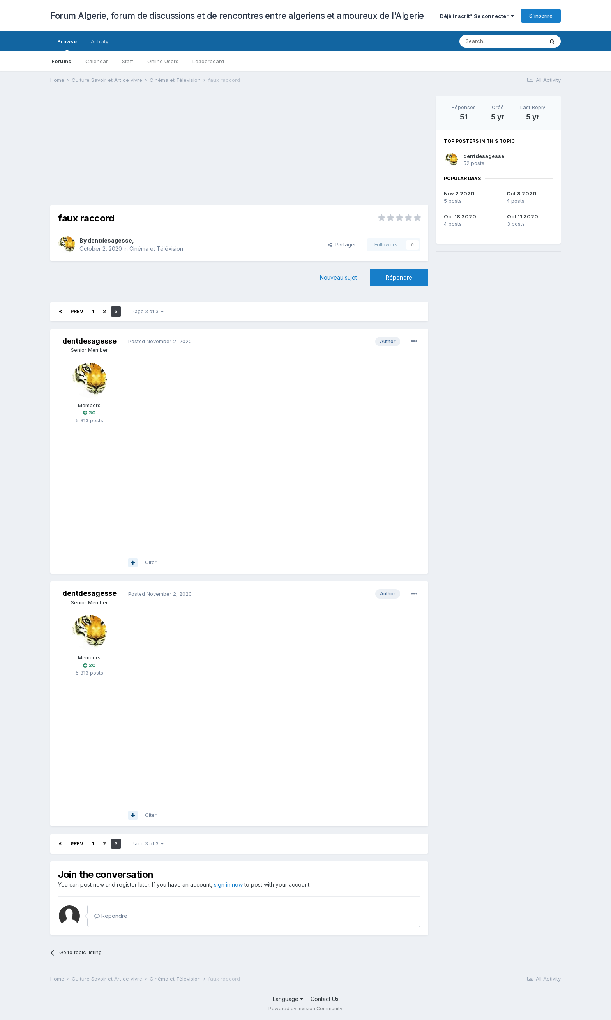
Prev (77, 311)
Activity (99, 41)
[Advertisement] (192, 150)
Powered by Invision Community (305, 1008)
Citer (151, 562)
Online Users (162, 61)
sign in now (228, 884)
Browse (67, 44)
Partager (342, 244)
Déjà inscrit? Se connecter (477, 16)
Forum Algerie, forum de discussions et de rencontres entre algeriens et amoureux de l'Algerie (237, 16)
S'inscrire (541, 15)
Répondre (399, 277)
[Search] (501, 41)
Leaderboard (208, 61)
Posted (160, 341)
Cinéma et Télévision (156, 248)
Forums (61, 61)
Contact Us (325, 998)
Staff (127, 61)
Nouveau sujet (338, 277)
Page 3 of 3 (148, 311)
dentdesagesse (110, 240)
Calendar (96, 61)
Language (288, 998)
